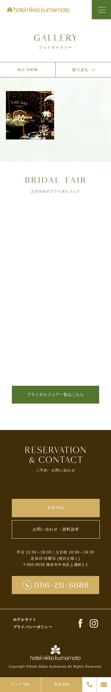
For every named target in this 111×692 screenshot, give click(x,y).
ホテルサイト (25, 620)
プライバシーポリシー (32, 627)
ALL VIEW (27, 69)
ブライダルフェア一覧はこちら (55, 394)
